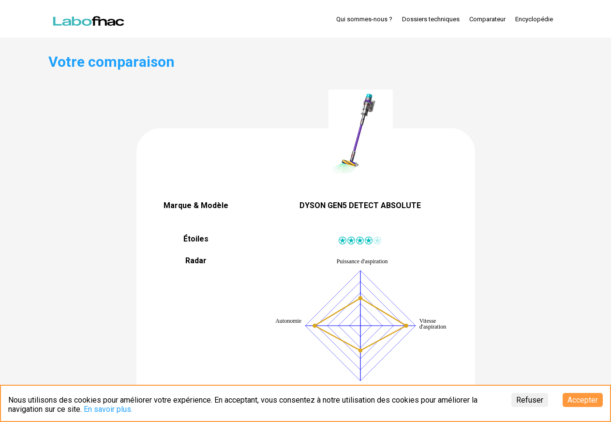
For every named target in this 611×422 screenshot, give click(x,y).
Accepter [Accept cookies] (582, 400)
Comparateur (487, 19)
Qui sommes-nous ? (364, 19)
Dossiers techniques (431, 19)
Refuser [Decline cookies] (529, 400)
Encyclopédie (534, 19)
